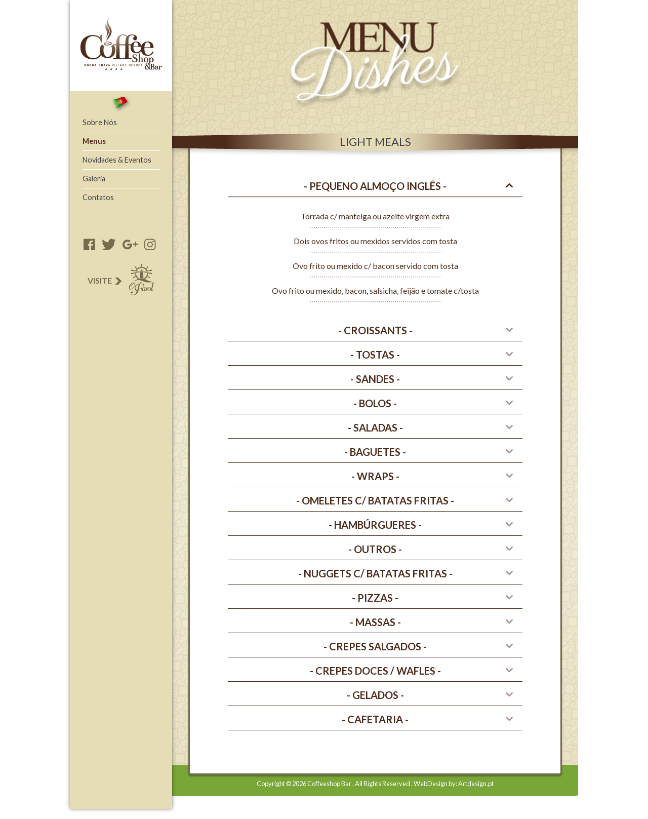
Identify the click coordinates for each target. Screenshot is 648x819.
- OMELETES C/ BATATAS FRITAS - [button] (375, 500)
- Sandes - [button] (375, 378)
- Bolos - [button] (375, 403)
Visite (120, 280)
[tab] (375, 186)
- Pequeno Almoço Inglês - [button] (375, 185)
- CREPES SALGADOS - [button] (375, 646)
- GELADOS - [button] (375, 694)
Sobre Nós (100, 122)
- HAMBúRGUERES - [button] (375, 524)
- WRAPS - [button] (375, 476)
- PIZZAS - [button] (375, 597)
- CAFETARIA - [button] (375, 719)
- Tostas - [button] (375, 354)
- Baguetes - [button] (375, 451)
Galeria (94, 178)
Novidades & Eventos (117, 159)
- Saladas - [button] (375, 427)
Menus (94, 141)
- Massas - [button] (375, 622)
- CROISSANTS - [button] (375, 330)
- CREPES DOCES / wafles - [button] (375, 670)
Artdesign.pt (476, 783)
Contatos (98, 197)
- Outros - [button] (375, 549)
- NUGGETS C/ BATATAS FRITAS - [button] (375, 573)
